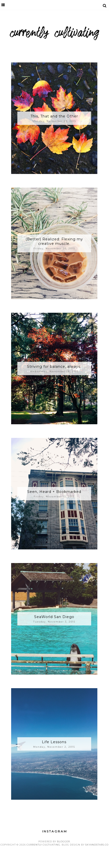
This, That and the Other (54, 116)
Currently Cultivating (43, 844)
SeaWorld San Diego (54, 617)
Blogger (63, 841)
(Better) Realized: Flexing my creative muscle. (54, 241)
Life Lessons (54, 742)
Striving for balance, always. (54, 366)
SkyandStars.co (97, 844)
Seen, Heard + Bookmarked (54, 491)
